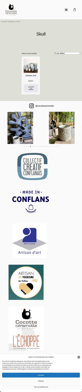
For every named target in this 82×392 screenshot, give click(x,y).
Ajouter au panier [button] (31, 88)
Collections (11, 21)
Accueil (3, 21)
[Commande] (67, 53)
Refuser (41, 381)
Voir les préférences (41, 387)
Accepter (41, 375)
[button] (79, 357)
